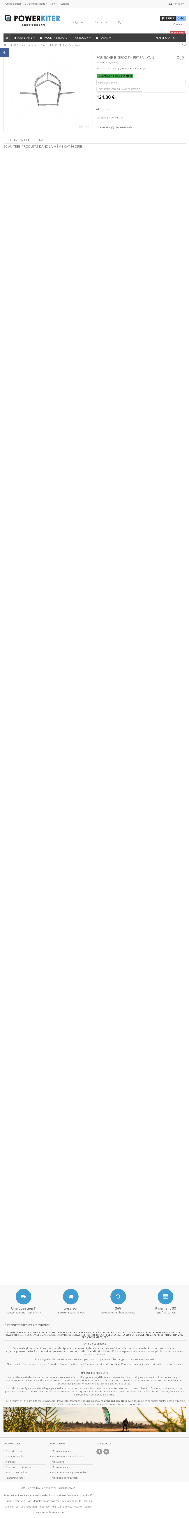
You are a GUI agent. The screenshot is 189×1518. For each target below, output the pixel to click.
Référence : (102, 62)
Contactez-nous (14, 1451)
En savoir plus (19, 140)
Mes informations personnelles (69, 1472)
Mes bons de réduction (65, 1477)
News (53, 3)
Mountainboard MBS (80, 1495)
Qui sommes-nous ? (36, 3)
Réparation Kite (47, 1506)
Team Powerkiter (15, 1477)
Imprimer (105, 109)
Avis (42, 140)
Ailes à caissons (32, 1495)
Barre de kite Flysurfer (70, 1506)
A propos (11, 1461)
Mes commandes (61, 1451)
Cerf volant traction (26, 1506)
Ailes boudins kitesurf (55, 1495)
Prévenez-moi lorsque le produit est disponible (119, 89)
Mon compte (57, 1443)
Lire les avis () (105, 127)
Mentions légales (15, 1456)
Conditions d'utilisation (18, 1467)
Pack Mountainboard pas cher (44, 1501)
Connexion (179, 24)
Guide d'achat (13, 3)
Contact (64, 3)
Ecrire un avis (124, 127)
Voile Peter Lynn (55, 1512)
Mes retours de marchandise (68, 1456)
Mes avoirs (58, 1461)
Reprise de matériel (16, 1472)
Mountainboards (71, 1501)
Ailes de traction (13, 1495)
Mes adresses (60, 1467)
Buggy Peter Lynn (15, 1501)
